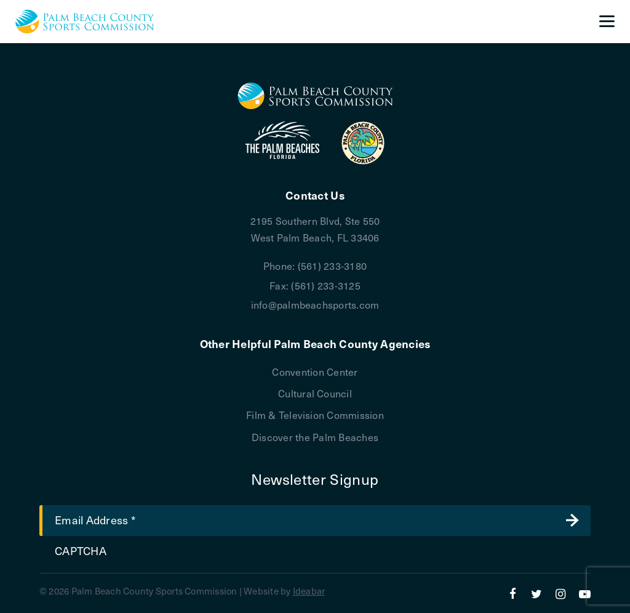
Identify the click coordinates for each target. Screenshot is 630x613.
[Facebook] (513, 593)
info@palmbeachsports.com (315, 304)
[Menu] (607, 21)
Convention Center (314, 371)
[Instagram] (561, 593)
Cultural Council (315, 393)
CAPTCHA (80, 550)
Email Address (95, 519)
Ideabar (309, 591)
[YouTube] (585, 593)
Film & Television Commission (315, 414)
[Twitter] (537, 593)
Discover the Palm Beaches (315, 436)
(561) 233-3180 (332, 265)
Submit (572, 520)
